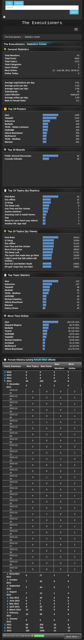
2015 (9, 375)
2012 (9, 624)
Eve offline (10, 199)
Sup (7, 217)
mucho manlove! (13, 211)
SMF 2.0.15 (6, 636)
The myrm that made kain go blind (22, 255)
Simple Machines (25, 636)
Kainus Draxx (11, 308)
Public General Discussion (18, 156)
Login (9, 3)
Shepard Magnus (13, 325)
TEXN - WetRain (13, 139)
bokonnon (10, 121)
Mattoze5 (75, 94)
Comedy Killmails (13, 159)
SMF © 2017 (15, 636)
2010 (9, 630)
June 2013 (14, 601)
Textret (8, 331)
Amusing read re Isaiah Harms (20, 214)
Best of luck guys (13, 249)
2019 (9, 372)
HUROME (9, 130)
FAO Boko (10, 196)
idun (7, 115)
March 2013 (15, 609)
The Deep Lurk (12, 205)
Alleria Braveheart (14, 133)
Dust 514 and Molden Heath (18, 264)
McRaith (9, 124)
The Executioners (42, 23)
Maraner (9, 142)
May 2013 (14, 603)
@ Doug (9, 202)
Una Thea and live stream (17, 208)
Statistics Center (32, 37)
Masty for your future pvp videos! (21, 220)
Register (18, 3)
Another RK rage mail (15, 223)
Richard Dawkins (13, 299)
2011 (9, 627)
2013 (9, 381)
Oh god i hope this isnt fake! (19, 267)
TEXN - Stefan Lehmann (17, 127)
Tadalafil (9, 118)
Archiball (9, 343)
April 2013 (14, 606)
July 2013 (14, 598)
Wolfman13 (10, 136)
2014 (9, 378)
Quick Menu (72, 636)
